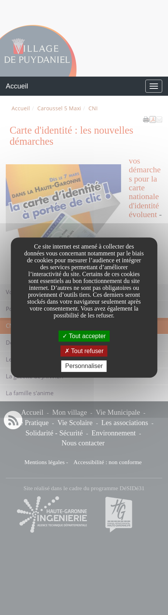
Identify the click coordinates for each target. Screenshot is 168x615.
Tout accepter (84, 336)
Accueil (17, 86)
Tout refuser (84, 351)
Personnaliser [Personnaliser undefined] (84, 366)
